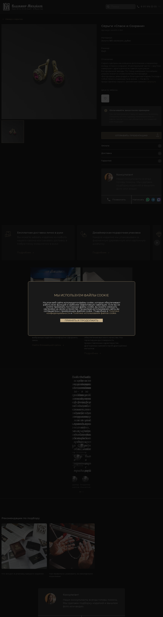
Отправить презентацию (137, 137)
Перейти (153, 9)
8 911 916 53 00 (81, 565)
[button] (157, 255)
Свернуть (151, 82)
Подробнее (24, 264)
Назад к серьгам (14, 19)
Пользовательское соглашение (51, 607)
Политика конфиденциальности (83, 607)
